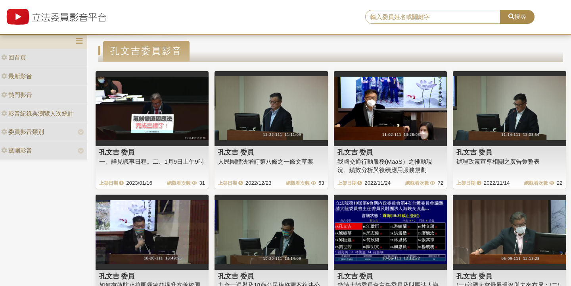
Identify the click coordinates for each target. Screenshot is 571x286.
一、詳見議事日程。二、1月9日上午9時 (151, 161)
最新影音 (16, 76)
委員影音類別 (22, 131)
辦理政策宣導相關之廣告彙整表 (498, 161)
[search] (432, 17)
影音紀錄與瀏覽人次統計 (37, 113)
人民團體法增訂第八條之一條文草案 (265, 161)
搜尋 (517, 16)
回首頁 (13, 57)
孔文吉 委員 (117, 152)
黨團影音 (16, 150)
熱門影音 (16, 94)
